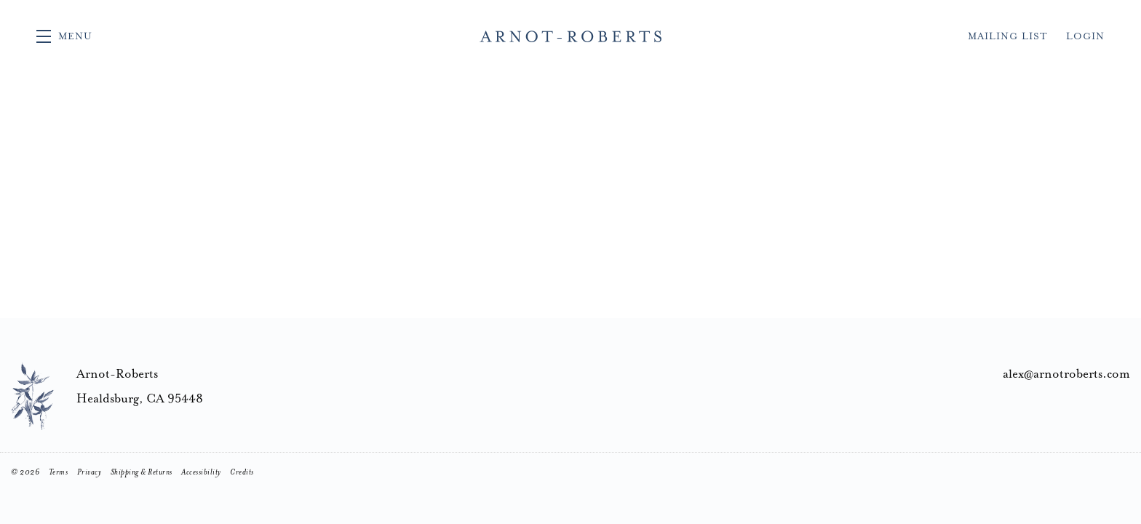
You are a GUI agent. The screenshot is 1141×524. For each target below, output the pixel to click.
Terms (58, 472)
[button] (64, 36)
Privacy (89, 472)
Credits (242, 472)
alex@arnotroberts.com (1066, 373)
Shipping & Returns (141, 472)
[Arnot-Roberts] (33, 396)
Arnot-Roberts (570, 36)
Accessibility (201, 472)
